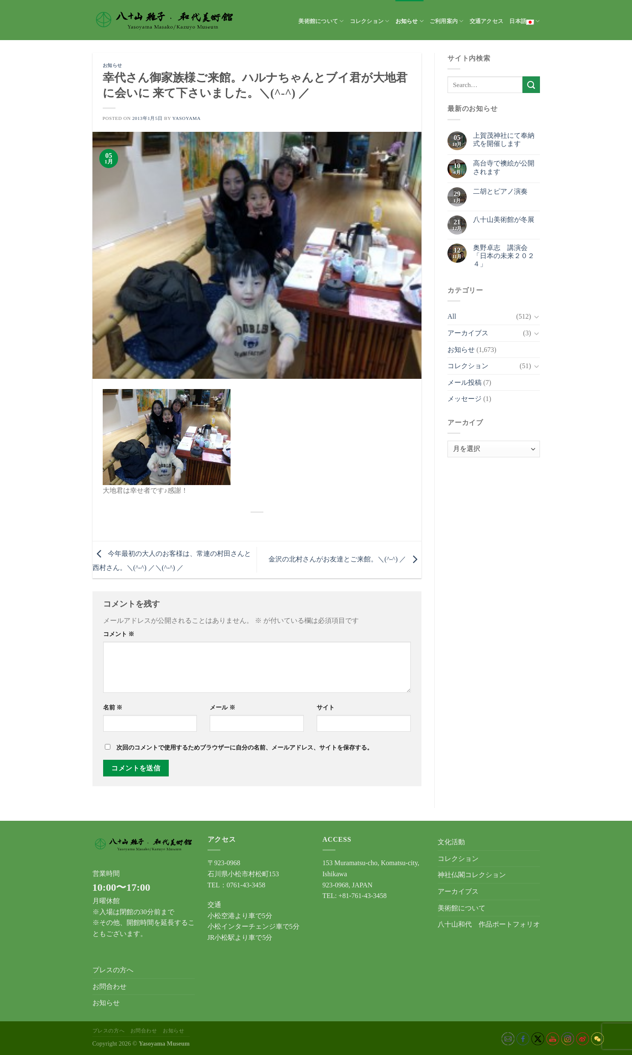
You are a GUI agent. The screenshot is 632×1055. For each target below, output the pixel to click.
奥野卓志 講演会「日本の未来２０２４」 (503, 255)
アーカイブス (467, 333)
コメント (119, 634)
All (451, 316)
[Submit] (531, 84)
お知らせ (409, 21)
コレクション (370, 21)
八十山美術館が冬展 (503, 219)
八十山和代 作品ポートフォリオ (489, 924)
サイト (326, 707)
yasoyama (186, 118)
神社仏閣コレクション (472, 874)
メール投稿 (464, 382)
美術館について (320, 21)
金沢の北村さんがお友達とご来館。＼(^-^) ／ (344, 559)
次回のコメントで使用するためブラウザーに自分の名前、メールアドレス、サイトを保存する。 (244, 747)
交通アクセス (487, 21)
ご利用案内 (447, 21)
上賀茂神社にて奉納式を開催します (503, 139)
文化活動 (451, 842)
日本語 (524, 21)
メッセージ (464, 398)
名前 (113, 707)
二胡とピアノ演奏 (500, 191)
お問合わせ (109, 986)
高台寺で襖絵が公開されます (503, 167)
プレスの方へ (112, 970)
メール (222, 707)
